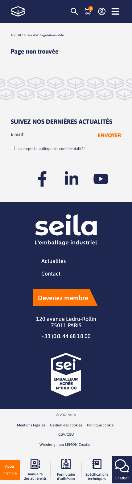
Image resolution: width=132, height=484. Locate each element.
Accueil (16, 35)
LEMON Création (79, 444)
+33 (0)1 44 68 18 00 (66, 336)
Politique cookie (100, 425)
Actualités (53, 261)
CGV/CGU (66, 434)
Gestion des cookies (66, 425)
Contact (50, 273)
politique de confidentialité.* (62, 149)
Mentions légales (31, 425)
